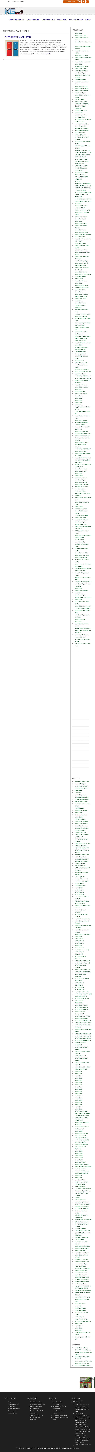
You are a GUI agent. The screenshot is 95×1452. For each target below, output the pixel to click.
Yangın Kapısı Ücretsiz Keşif (82, 969)
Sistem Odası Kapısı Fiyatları (83, 1349)
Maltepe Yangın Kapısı (81, 801)
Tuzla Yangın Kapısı (80, 1185)
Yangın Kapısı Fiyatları (16, 19)
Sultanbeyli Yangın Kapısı (82, 129)
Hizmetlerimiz (78, 789)
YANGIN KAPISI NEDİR (81, 1006)
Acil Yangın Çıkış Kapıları (81, 1236)
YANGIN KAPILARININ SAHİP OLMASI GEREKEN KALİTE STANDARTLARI (82, 1113)
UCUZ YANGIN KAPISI (81, 362)
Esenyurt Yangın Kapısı (81, 1287)
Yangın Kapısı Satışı (80, 1250)
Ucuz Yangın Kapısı (48, 19)
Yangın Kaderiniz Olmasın (82, 1163)
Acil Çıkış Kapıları (79, 98)
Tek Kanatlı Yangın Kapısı (82, 286)
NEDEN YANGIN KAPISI (82, 1208)
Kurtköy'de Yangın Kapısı (82, 798)
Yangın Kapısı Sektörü (81, 995)
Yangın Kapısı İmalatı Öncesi (83, 273)
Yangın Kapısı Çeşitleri (81, 101)
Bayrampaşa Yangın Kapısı (82, 1276)
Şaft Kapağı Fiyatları (80, 134)
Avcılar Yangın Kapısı (80, 541)
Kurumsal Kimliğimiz (80, 783)
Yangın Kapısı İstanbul (81, 67)
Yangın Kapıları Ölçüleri (81, 1132)
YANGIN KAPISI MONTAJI (82, 1015)
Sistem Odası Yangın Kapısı (82, 492)
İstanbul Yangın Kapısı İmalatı (83, 596)
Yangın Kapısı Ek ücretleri (82, 1247)
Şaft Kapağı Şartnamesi (81, 878)
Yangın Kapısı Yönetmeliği (82, 483)
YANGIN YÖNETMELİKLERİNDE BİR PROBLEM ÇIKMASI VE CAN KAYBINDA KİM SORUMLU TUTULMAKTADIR (83, 152)
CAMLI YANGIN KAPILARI (82, 145)
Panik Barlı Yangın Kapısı (81, 260)
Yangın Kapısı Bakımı (80, 218)
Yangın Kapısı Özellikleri (81, 54)
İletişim (88, 19)
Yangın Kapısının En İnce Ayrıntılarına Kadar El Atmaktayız (82, 444)
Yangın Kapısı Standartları (82, 991)
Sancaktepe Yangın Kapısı (82, 123)
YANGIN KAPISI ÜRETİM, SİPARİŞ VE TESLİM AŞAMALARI (82, 105)
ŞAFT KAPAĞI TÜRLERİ (82, 880)
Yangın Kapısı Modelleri (81, 590)
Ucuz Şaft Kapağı (79, 882)
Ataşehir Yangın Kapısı (81, 1263)
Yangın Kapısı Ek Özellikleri (82, 1245)
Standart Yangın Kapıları (81, 1201)
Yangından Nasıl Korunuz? (82, 1170)
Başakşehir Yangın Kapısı (81, 1278)
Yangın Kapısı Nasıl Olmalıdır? (83, 605)
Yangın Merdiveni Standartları (83, 61)
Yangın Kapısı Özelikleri (81, 1004)
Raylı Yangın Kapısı (80, 488)
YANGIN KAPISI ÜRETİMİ (82, 960)
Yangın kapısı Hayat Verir (82, 1172)
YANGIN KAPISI (79, 359)
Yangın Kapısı (61, 19)
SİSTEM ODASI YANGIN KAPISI (18, 36)
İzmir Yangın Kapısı (80, 116)
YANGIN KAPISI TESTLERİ (82, 971)
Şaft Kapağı (78, 494)
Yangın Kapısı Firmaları (81, 216)
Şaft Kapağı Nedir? (80, 876)
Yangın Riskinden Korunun (82, 918)
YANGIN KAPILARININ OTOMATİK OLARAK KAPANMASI (81, 167)
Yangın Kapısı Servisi (80, 517)
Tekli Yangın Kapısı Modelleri (83, 1188)
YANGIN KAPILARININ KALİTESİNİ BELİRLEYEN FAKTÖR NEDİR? (82, 161)
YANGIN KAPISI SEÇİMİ (82, 997)
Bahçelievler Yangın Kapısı (82, 1267)
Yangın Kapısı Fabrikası (81, 85)
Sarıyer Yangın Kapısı (80, 125)
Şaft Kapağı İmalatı (80, 862)
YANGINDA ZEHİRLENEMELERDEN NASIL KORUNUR (81, 205)
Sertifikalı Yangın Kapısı (81, 70)
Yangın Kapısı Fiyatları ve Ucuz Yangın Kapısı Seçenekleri (36, 1417)
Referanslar (78, 792)
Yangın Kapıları (79, 112)
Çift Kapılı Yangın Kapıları (82, 1221)
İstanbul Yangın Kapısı (81, 110)
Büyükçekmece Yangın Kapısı (83, 1285)
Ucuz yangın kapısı (80, 1183)
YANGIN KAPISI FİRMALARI (83, 371)
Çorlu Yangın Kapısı (80, 275)
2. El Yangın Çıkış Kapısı (81, 514)
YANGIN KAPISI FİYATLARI (83, 377)
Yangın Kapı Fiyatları (80, 1161)
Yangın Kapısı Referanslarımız (83, 233)
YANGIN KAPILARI (80, 1055)
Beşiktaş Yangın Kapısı (81, 1274)
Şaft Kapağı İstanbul (80, 865)
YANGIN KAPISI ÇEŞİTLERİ (83, 1039)
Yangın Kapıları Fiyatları (81, 1143)
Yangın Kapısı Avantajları (81, 1252)
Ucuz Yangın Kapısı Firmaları (82, 607)
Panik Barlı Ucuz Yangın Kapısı (83, 581)
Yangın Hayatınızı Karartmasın (83, 1166)
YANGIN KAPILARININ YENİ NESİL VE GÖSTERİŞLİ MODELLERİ (83, 194)
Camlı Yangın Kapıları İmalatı (82, 335)
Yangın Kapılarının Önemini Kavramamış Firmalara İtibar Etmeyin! (82, 437)
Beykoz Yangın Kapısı (81, 1272)
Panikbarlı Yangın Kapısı (81, 65)
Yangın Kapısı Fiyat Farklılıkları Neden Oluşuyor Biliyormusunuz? (83, 537)
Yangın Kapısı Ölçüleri (81, 468)
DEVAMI (48, 53)
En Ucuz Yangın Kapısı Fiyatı (82, 627)
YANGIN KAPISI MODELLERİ (83, 1020)
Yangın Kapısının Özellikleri (82, 933)
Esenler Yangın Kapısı (81, 1283)
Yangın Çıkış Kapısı (80, 1168)
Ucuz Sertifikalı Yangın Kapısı (83, 432)
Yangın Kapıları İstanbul (81, 519)
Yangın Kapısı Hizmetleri (81, 87)
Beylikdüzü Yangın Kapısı (82, 1281)
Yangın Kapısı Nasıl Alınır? (82, 430)
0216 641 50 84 (70, 1)
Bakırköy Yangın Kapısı (81, 1270)
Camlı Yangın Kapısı (33, 19)
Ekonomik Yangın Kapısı (81, 284)
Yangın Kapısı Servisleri (81, 231)
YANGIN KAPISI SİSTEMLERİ (83, 993)
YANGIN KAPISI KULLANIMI (83, 1022)
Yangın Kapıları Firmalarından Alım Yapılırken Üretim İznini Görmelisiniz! (83, 459)
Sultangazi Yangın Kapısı (81, 127)
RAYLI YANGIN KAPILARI (82, 1203)
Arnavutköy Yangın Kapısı (82, 1261)
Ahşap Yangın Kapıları (81, 508)
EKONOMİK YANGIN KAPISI (83, 1219)
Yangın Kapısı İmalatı (76, 19)
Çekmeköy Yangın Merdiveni (83, 1289)
